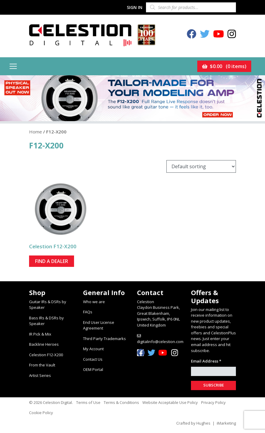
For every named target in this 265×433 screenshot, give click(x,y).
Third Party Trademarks (104, 338)
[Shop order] (201, 166)
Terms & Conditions (121, 402)
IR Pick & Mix (40, 334)
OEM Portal (93, 369)
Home (35, 132)
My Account (93, 348)
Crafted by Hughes (193, 423)
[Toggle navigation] (13, 66)
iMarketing (226, 423)
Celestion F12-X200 (46, 354)
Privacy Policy (213, 402)
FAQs (87, 312)
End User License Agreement (98, 325)
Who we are (94, 301)
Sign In (134, 7)
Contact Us (93, 359)
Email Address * (206, 361)
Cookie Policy (41, 412)
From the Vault (42, 365)
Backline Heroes (44, 344)
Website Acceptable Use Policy (170, 402)
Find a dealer (51, 261)
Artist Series (40, 375)
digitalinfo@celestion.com (160, 341)
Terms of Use (88, 402)
